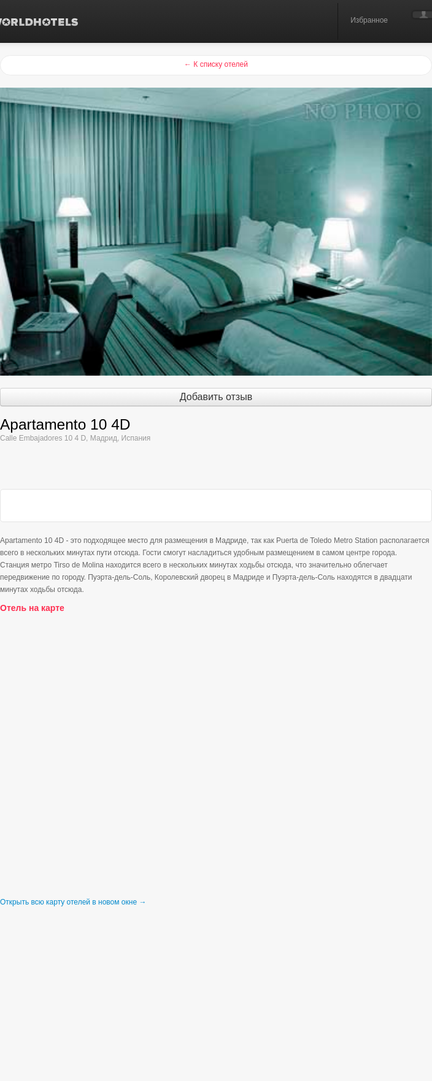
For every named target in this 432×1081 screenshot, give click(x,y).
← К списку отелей (216, 64)
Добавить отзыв (216, 397)
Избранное (369, 20)
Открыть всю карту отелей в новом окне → (73, 902)
